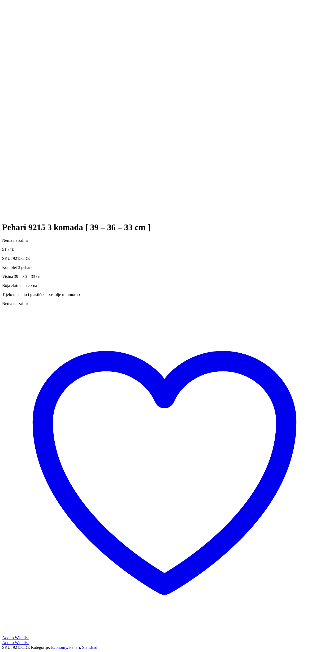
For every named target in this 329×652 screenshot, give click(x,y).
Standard (89, 647)
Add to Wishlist (15, 642)
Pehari (74, 647)
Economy (59, 647)
